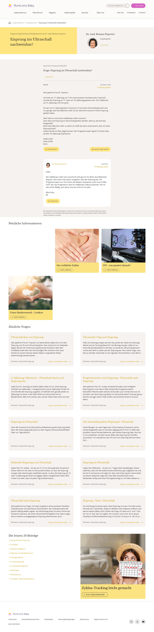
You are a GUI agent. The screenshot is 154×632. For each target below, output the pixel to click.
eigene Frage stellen (101, 149)
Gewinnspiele (69, 12)
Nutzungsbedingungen (66, 619)
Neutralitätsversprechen (30, 619)
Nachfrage (15, 570)
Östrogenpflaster (17, 557)
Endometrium (16, 575)
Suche (127, 6)
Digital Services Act (101, 619)
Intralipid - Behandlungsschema (22, 579)
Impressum (13, 619)
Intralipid (14, 545)
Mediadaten (48, 619)
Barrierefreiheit (14, 624)
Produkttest (131, 13)
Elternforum (38, 12)
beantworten (52, 149)
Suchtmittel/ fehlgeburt (19, 566)
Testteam (142, 13)
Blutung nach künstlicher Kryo (22, 553)
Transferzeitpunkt (17, 562)
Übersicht (49, 77)
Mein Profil (139, 6)
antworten (54, 201)
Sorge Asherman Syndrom (20, 540)
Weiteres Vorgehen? (18, 549)
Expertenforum (20, 12)
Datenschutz (84, 619)
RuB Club (120, 13)
